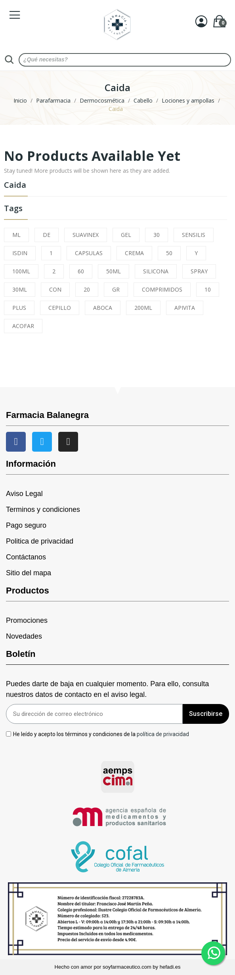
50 (169, 253)
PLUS (19, 307)
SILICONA (155, 271)
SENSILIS (193, 235)
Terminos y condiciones (43, 509)
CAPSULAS (89, 253)
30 (156, 235)
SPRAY (199, 271)
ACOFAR (23, 326)
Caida (15, 185)
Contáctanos (26, 557)
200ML (143, 307)
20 (87, 289)
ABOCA (102, 307)
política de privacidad (163, 734)
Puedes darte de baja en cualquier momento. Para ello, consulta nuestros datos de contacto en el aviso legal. (107, 689)
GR (116, 289)
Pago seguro (26, 525)
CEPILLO (59, 307)
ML (16, 235)
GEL (126, 235)
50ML (113, 271)
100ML (21, 271)
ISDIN (19, 253)
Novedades (24, 636)
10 (207, 289)
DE (46, 235)
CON (55, 289)
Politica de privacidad (39, 541)
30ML (19, 289)
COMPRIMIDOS (162, 289)
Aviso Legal (24, 494)
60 (81, 271)
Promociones (27, 620)
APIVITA (184, 307)
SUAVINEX (86, 235)
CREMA (134, 253)
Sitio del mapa (28, 573)
